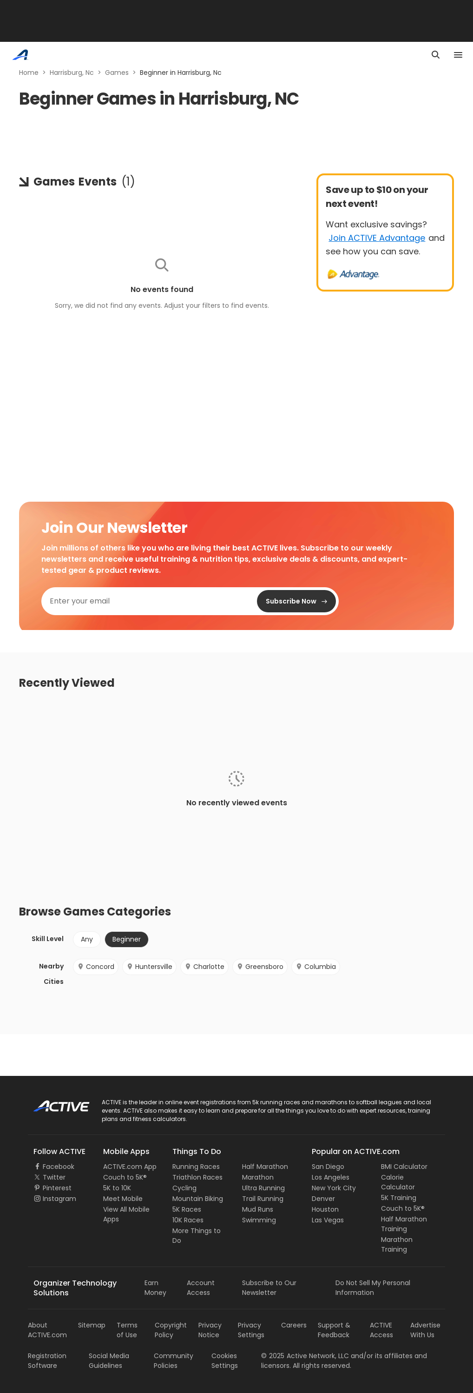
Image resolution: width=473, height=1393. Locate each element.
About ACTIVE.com (47, 1330)
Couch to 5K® (125, 1177)
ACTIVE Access (381, 1330)
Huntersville (149, 966)
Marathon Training (397, 1244)
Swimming (259, 1220)
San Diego (328, 1166)
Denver (323, 1198)
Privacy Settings (251, 1330)
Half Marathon (265, 1166)
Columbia (316, 966)
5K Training (398, 1197)
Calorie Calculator (398, 1182)
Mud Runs (257, 1209)
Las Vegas (328, 1220)
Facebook (58, 1166)
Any (87, 939)
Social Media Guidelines (109, 1360)
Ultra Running (263, 1188)
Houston (325, 1209)
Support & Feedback (334, 1330)
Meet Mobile (123, 1198)
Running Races (196, 1166)
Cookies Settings (224, 1360)
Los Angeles (330, 1177)
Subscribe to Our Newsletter (269, 1287)
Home (29, 72)
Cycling (184, 1188)
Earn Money (155, 1287)
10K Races (188, 1220)
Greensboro (259, 966)
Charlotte (204, 966)
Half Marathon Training (404, 1224)
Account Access (201, 1287)
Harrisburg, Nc (72, 72)
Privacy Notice (210, 1330)
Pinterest (57, 1188)
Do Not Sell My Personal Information (372, 1287)
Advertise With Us (425, 1330)
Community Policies (173, 1360)
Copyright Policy (171, 1330)
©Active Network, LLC (305, 1355)
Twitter (54, 1177)
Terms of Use (127, 1330)
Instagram (59, 1198)
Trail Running (262, 1198)
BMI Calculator (404, 1166)
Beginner (126, 939)
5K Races (186, 1209)
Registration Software (47, 1360)
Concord (95, 966)
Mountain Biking (197, 1198)
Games (117, 72)
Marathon (258, 1177)
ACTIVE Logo (53, 1103)
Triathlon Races (197, 1177)
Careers (294, 1325)
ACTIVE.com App (130, 1166)
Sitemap (91, 1325)
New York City (334, 1188)
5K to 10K (117, 1188)
